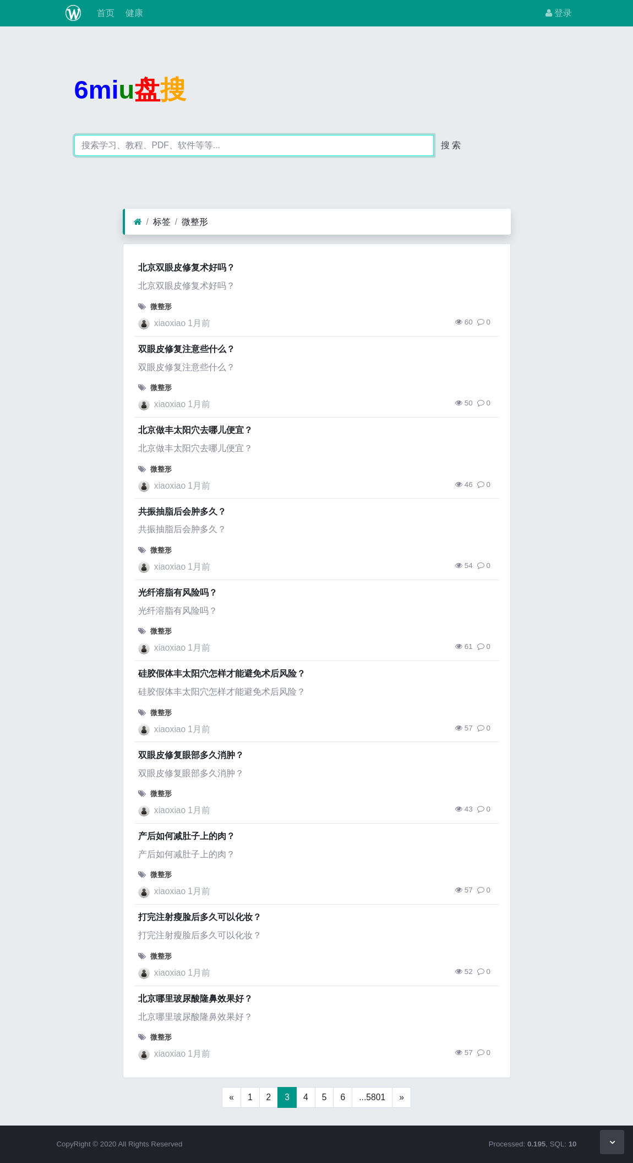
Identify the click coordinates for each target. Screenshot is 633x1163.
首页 (104, 13)
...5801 (372, 1097)
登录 (558, 13)
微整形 (195, 221)
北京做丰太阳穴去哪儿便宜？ (195, 430)
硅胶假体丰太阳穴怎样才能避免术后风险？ (221, 673)
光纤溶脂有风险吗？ (177, 592)
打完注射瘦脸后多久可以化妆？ (199, 917)
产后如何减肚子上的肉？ (186, 836)
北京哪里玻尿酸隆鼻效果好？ (195, 998)
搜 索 (451, 145)
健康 (133, 13)
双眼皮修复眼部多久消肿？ (191, 755)
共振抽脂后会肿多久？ (182, 511)
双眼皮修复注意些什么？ (186, 349)
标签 (162, 221)
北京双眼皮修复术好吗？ (186, 267)
